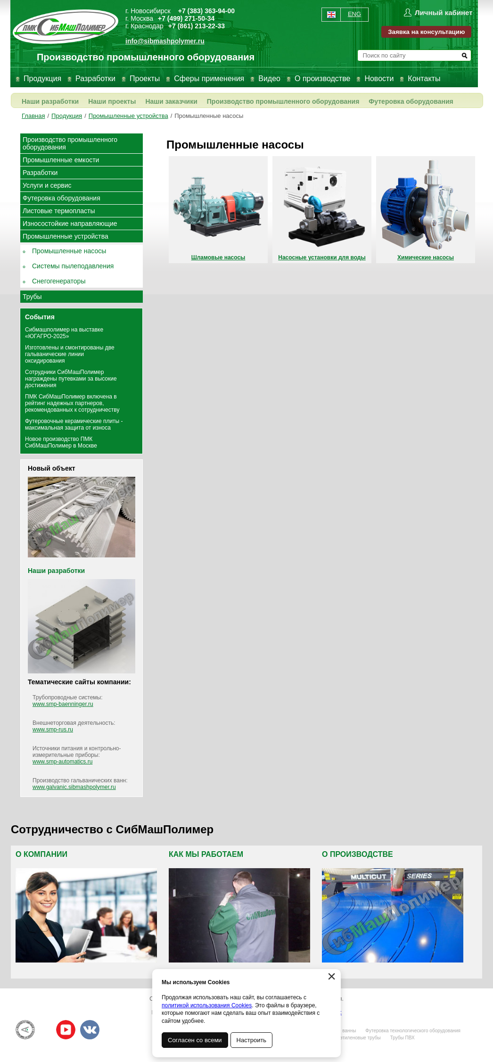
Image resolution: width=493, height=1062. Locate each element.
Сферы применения (209, 79)
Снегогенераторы (58, 281)
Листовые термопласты (59, 211)
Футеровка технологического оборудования (412, 1030)
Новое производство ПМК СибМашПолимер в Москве (61, 442)
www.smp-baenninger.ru (63, 704)
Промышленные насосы (208, 115)
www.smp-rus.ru (53, 729)
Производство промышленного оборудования (283, 101)
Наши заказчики (171, 101)
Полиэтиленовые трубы (354, 1037)
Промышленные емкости (61, 160)
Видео (269, 79)
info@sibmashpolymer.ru (165, 41)
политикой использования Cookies (207, 1005)
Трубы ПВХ (402, 1037)
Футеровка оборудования (411, 101)
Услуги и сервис (47, 185)
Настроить (252, 1040)
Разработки (95, 79)
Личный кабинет (444, 12)
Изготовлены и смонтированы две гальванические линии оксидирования (70, 354)
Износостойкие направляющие (70, 223)
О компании (41, 854)
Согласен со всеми (195, 1040)
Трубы (32, 296)
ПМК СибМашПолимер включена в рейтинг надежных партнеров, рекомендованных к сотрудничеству (72, 403)
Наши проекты (112, 101)
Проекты (145, 79)
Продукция (42, 79)
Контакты (424, 79)
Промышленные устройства (128, 115)
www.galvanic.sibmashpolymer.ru (74, 787)
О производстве (322, 79)
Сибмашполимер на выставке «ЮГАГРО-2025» (64, 333)
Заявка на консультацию (426, 31)
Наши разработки (50, 101)
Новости (379, 79)
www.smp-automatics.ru (62, 761)
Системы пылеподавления (73, 266)
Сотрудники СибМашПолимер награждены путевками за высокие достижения (71, 379)
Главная (33, 115)
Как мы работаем (206, 854)
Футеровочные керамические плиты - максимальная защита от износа (74, 424)
